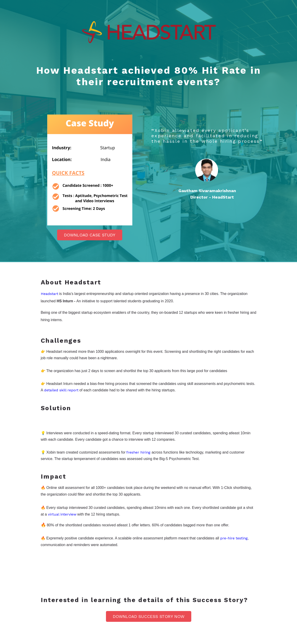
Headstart (49, 294)
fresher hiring (138, 452)
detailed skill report (61, 390)
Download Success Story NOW (148, 616)
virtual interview (62, 514)
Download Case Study (89, 235)
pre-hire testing (234, 538)
